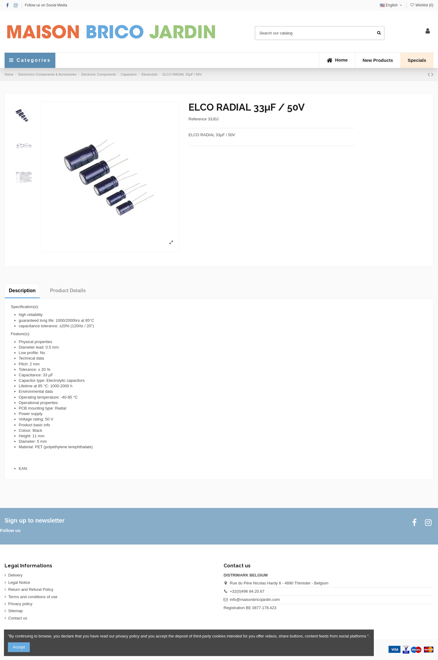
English (391, 5)
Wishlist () (421, 5)
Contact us (17, 618)
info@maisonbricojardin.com (255, 599)
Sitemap (15, 611)
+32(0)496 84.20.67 (247, 591)
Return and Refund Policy (30, 589)
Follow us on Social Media (46, 5)
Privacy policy (20, 603)
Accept (19, 647)
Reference (198, 119)
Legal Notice (19, 582)
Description (22, 290)
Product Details (68, 290)
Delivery (15, 575)
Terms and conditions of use (32, 596)
